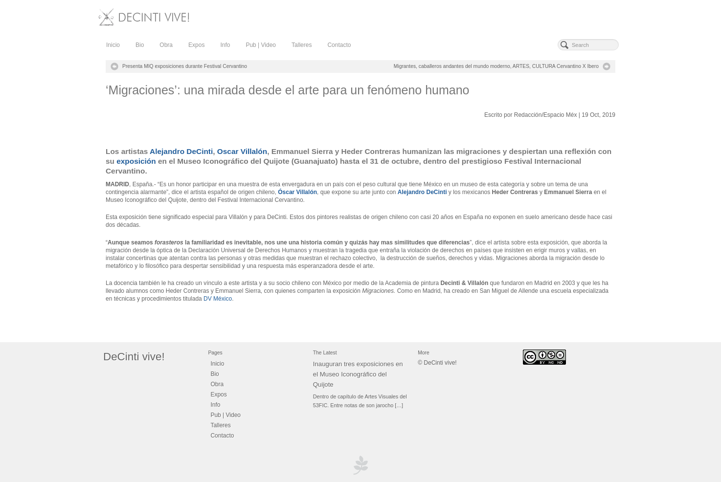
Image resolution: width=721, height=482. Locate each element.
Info (225, 45)
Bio (139, 45)
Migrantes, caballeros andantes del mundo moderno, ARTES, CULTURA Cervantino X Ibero (496, 66)
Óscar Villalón (297, 192)
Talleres (302, 45)
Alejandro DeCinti (181, 151)
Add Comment (188, 98)
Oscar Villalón (242, 151)
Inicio (113, 45)
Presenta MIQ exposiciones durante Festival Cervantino (184, 66)
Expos (196, 45)
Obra (166, 45)
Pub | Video (261, 45)
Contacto (339, 45)
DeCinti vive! (134, 357)
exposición (136, 161)
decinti (119, 98)
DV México (217, 298)
